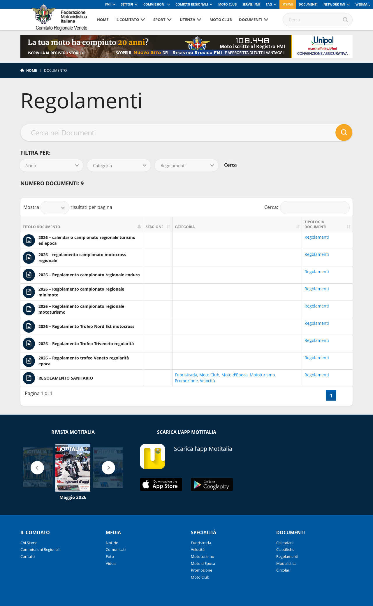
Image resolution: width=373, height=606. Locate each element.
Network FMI (334, 4)
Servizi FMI (251, 4)
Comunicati (116, 549)
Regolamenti (317, 237)
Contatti (27, 556)
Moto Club (227, 4)
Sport (159, 19)
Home (102, 19)
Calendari (284, 542)
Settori (127, 4)
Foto (110, 556)
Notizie (112, 542)
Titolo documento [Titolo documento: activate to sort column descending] (41, 226)
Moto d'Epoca (234, 375)
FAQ (269, 4)
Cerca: (307, 207)
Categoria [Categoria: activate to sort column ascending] (185, 226)
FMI (108, 4)
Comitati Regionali (191, 4)
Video (111, 563)
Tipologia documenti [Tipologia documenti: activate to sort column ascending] (315, 224)
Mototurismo (262, 375)
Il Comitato (127, 19)
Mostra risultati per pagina (67, 207)
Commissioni (154, 4)
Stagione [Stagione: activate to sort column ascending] (154, 226)
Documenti (308, 4)
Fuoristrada (186, 375)
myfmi (287, 4)
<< (318, 395)
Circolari (283, 570)
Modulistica (286, 563)
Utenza (187, 19)
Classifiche (285, 549)
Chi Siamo (29, 542)
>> (343, 395)
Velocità (207, 380)
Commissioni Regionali (39, 549)
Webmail (363, 4)
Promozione (186, 380)
